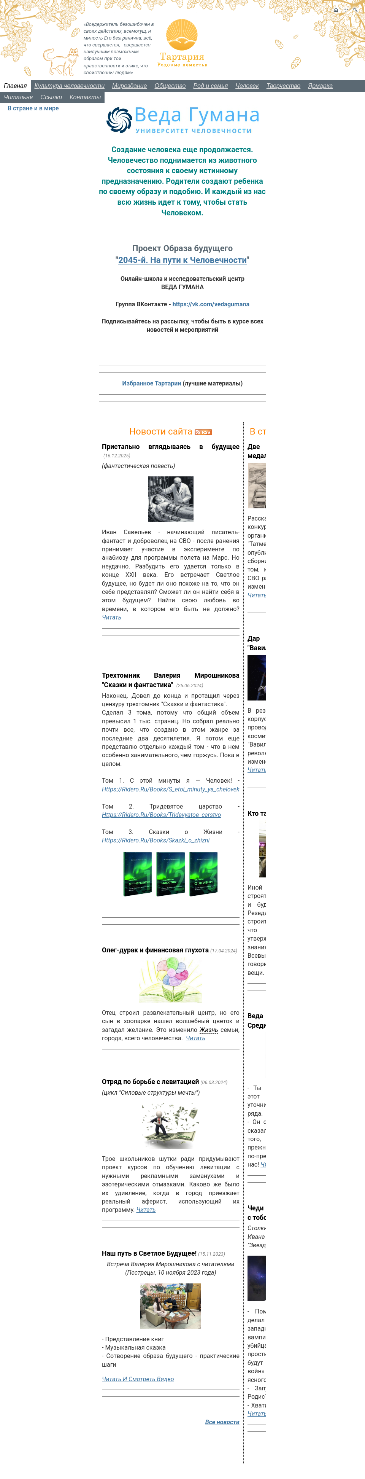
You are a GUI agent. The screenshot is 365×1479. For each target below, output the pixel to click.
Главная (15, 86)
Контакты (85, 97)
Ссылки (51, 97)
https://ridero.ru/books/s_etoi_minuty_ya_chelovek (171, 789)
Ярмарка (320, 86)
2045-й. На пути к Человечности (182, 260)
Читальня (18, 97)
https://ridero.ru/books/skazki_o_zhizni (155, 840)
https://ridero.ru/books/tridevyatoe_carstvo (161, 814)
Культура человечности (70, 86)
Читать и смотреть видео (138, 1379)
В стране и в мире (33, 108)
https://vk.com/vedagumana (211, 304)
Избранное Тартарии (151, 383)
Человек (247, 86)
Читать (111, 617)
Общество (170, 86)
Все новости (222, 1422)
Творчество (284, 86)
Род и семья (211, 86)
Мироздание (129, 86)
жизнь (209, 1029)
